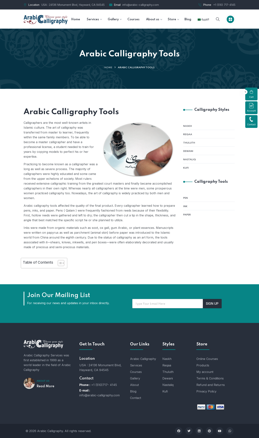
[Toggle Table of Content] (59, 263)
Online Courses (207, 359)
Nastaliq (189, 159)
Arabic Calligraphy (143, 359)
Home (108, 67)
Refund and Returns (210, 385)
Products (202, 365)
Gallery (135, 378)
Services (136, 365)
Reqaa (187, 134)
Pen (185, 198)
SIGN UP (212, 303)
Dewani (188, 151)
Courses (136, 372)
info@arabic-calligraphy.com (140, 5)
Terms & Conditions (210, 378)
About (134, 385)
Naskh (187, 126)
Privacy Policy (206, 391)
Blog (133, 391)
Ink (185, 206)
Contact (251, 121)
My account (204, 372)
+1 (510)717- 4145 (104, 385)
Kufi (186, 168)
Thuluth (189, 143)
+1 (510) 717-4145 (224, 5)
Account (251, 107)
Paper (187, 215)
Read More (45, 386)
